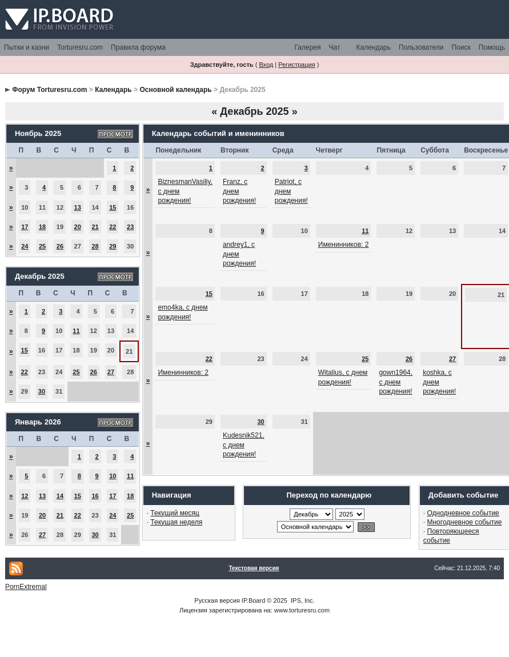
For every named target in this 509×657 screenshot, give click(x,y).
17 (24, 226)
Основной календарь (175, 90)
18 (42, 226)
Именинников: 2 (343, 245)
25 (42, 246)
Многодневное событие (464, 522)
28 (94, 246)
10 (112, 475)
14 (60, 495)
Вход (266, 64)
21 (94, 226)
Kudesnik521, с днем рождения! (243, 444)
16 (94, 495)
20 (77, 226)
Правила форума (138, 47)
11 (76, 330)
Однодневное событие (463, 513)
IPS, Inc (302, 600)
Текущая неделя (176, 522)
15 (112, 207)
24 (24, 246)
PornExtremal (26, 587)
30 (41, 391)
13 (77, 207)
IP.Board (253, 600)
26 (60, 246)
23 (130, 226)
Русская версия (216, 600)
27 (110, 371)
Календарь (373, 47)
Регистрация (296, 64)
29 (112, 246)
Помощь (492, 47)
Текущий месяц (174, 513)
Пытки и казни (26, 47)
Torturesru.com (80, 47)
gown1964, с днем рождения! (395, 381)
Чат (334, 47)
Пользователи (421, 47)
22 (112, 226)
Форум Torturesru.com (49, 90)
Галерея (308, 47)
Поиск (460, 47)
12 (24, 495)
